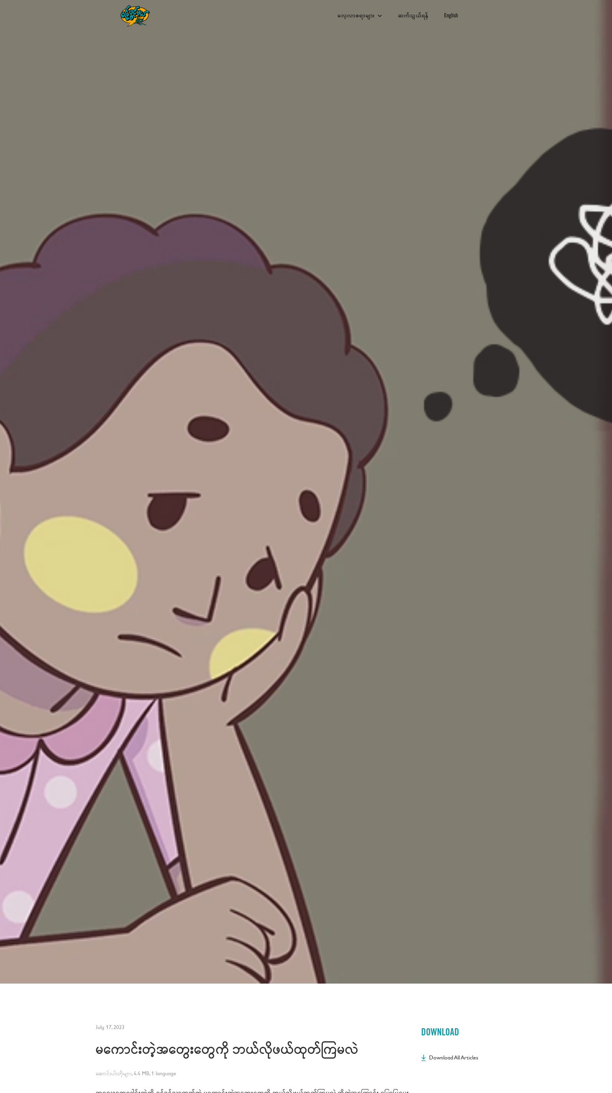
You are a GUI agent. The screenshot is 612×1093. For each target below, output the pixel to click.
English (451, 15)
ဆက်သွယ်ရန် (413, 15)
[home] (225, 16)
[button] (360, 16)
